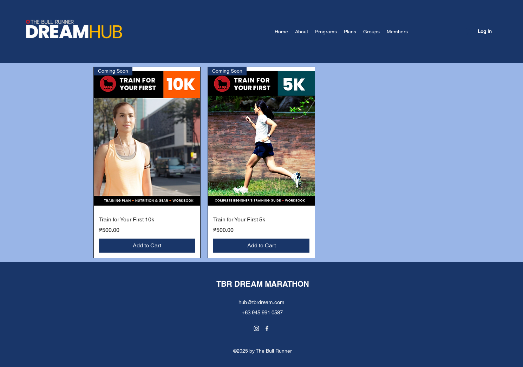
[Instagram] (256, 328)
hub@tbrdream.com (261, 302)
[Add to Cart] (147, 246)
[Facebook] (266, 328)
